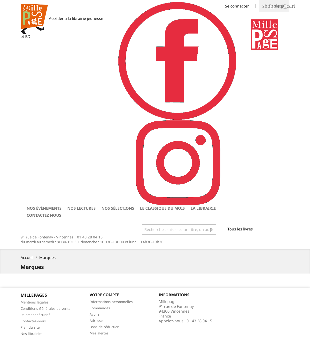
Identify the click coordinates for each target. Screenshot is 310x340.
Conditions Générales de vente (45, 308)
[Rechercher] (179, 229)
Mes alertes (99, 333)
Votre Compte (104, 294)
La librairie (203, 208)
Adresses (97, 320)
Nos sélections (117, 208)
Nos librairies (31, 333)
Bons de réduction (104, 327)
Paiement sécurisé (35, 314)
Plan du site (30, 327)
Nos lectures (81, 208)
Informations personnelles (111, 301)
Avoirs (95, 314)
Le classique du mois (162, 208)
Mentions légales (34, 302)
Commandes (100, 308)
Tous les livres (240, 229)
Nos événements (44, 208)
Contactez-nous (33, 321)
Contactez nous (44, 215)
